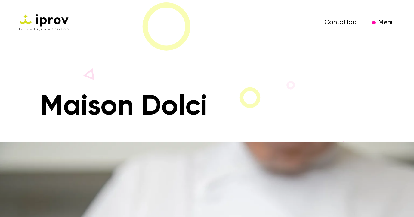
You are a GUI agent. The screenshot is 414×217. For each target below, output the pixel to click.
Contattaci (341, 22)
